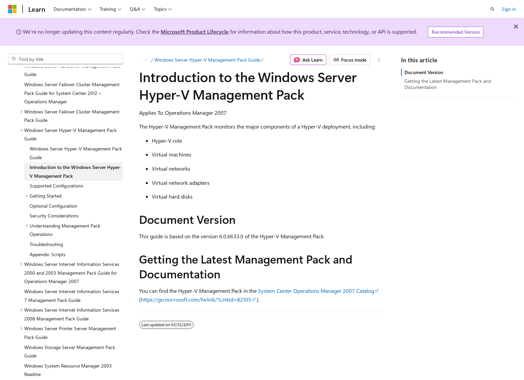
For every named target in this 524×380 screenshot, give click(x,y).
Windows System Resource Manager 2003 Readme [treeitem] (68, 353)
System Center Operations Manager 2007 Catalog (316, 290)
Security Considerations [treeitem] (54, 199)
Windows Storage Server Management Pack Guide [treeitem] (69, 335)
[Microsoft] (12, 9)
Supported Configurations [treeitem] (56, 169)
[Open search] (492, 9)
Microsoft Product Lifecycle (195, 31)
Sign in (509, 9)
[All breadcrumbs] (145, 60)
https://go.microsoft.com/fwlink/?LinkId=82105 (196, 299)
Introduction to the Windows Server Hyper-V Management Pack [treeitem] (75, 155)
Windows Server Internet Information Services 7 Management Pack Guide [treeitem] (71, 279)
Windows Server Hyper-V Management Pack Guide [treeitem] (76, 136)
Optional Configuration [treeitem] (53, 189)
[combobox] (65, 59)
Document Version (423, 72)
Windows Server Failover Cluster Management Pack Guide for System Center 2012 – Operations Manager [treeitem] (72, 77)
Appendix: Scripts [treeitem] (47, 238)
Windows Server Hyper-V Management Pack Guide (207, 60)
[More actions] (379, 60)
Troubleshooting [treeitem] (46, 228)
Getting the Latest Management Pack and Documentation (447, 84)
